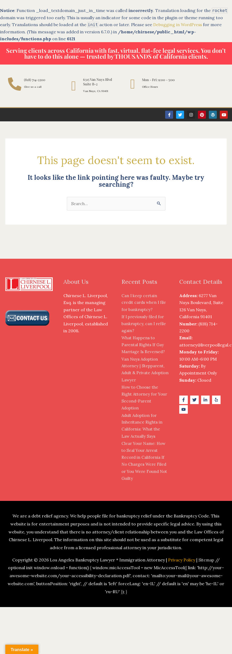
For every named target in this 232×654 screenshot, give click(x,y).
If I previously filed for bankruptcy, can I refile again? (144, 324)
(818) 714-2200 (34, 79)
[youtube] (184, 410)
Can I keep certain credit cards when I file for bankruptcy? (145, 303)
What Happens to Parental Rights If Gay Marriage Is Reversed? (144, 345)
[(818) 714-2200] (14, 84)
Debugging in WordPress (178, 24)
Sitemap (206, 560)
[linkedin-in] (206, 400)
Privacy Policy (181, 560)
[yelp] (217, 400)
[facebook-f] (184, 400)
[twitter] (195, 400)
